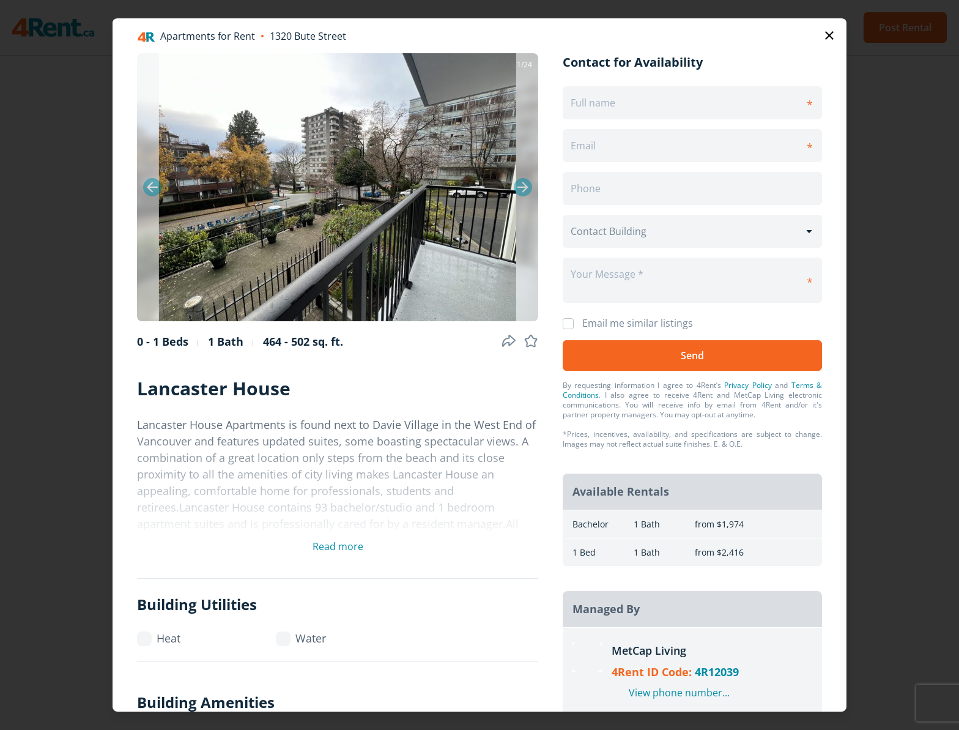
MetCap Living (649, 650)
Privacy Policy (747, 385)
